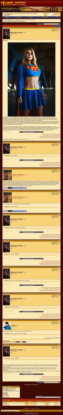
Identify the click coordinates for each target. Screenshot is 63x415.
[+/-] (58, 30)
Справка (6, 17)
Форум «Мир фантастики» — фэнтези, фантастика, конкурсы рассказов (16, 13)
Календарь (31, 17)
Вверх (61, 410)
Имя (45, 13)
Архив (45, 410)
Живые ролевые (22, 21)
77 (55, 382)
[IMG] (4, 394)
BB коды (4, 392)
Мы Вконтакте (49, 410)
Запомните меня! (56, 13)
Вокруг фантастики (33, 13)
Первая (46, 382)
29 (49, 382)
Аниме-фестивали (6, 404)
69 (51, 382)
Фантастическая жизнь (8, 14)
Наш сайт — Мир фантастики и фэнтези (35, 410)
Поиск (57, 17)
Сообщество (18, 17)
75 (52, 382)
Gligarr (13, 325)
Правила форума (6, 396)
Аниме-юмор (5, 403)
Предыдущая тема (28, 384)
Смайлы (4, 393)
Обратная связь (24, 410)
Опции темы (56, 25)
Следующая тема (35, 384)
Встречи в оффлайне (13, 21)
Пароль (45, 15)
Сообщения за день (44, 17)
